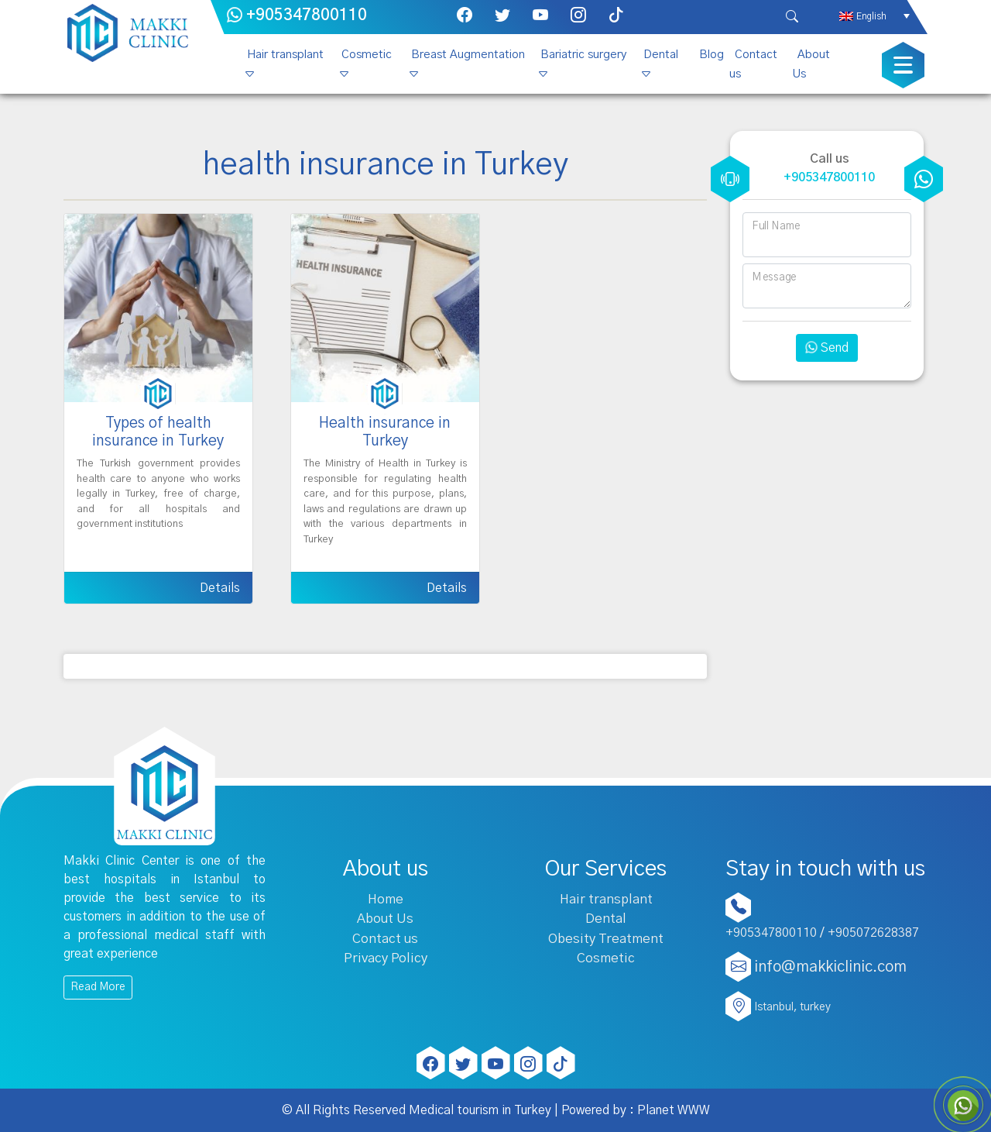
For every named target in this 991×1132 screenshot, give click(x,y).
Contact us (753, 64)
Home (385, 899)
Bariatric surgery (583, 54)
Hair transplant (285, 54)
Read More (97, 987)
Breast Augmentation (468, 54)
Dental (660, 54)
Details (220, 588)
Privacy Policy (385, 958)
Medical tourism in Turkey (480, 1110)
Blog (711, 54)
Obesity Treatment (606, 938)
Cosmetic (366, 54)
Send (827, 348)
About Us (811, 64)
